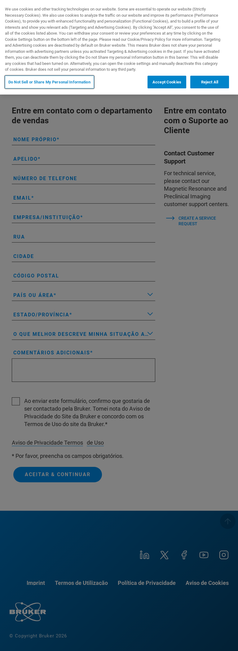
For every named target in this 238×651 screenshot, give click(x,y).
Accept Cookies (166, 82)
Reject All (209, 82)
